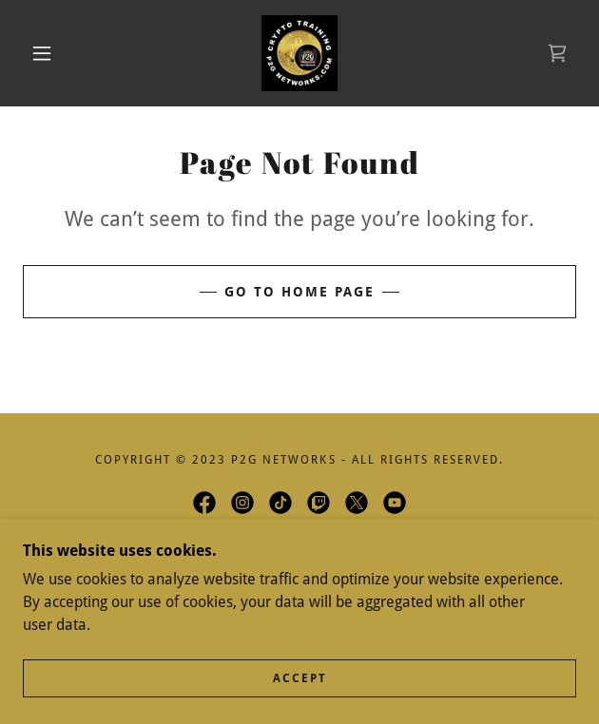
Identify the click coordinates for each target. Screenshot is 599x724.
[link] (299, 53)
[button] (50, 53)
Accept (300, 678)
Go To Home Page (299, 291)
